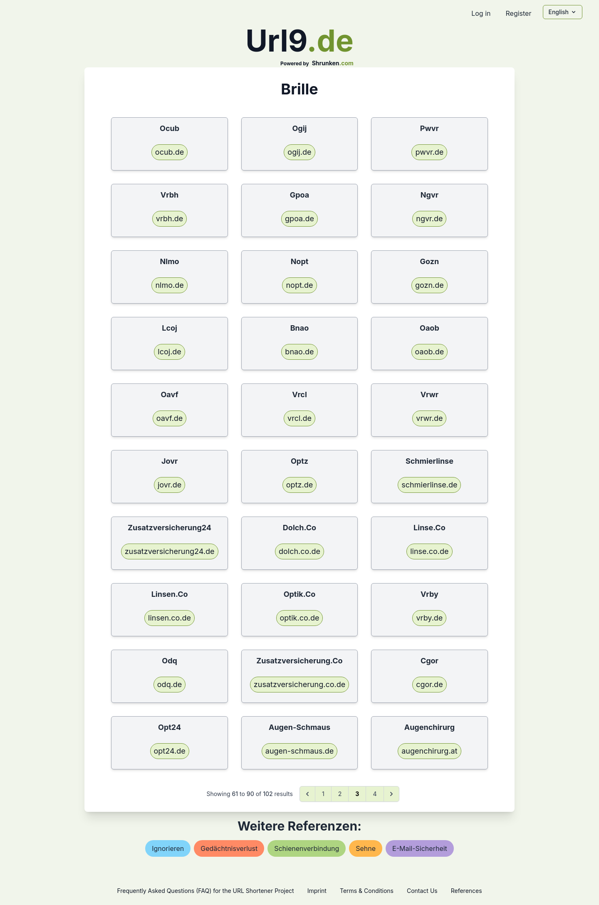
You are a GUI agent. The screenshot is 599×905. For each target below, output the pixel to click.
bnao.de (299, 351)
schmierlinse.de (429, 484)
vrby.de (429, 617)
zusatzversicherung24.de (170, 551)
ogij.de (299, 152)
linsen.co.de (169, 617)
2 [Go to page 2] (340, 793)
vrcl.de (299, 418)
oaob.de (429, 351)
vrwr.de (429, 418)
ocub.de (169, 152)
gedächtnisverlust (228, 848)
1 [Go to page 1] (323, 793)
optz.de (299, 484)
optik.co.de (299, 617)
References (466, 890)
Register (518, 13)
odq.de (169, 684)
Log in (480, 13)
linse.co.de (429, 551)
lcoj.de (169, 351)
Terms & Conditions (367, 890)
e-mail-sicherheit (419, 848)
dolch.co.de (299, 551)
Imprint (317, 890)
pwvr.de (429, 152)
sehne (366, 848)
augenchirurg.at (429, 751)
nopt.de (299, 285)
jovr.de (169, 484)
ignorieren (168, 848)
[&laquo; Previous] (307, 794)
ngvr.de (429, 218)
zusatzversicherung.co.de (299, 684)
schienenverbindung (306, 848)
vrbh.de (169, 218)
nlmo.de (169, 285)
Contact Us (422, 890)
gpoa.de (299, 218)
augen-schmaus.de (299, 751)
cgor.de (429, 684)
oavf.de (169, 418)
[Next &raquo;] (391, 794)
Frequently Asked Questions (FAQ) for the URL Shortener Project (205, 890)
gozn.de (429, 285)
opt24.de (170, 751)
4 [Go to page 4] (374, 793)
